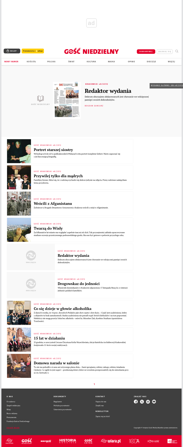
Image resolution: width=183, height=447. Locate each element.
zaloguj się (164, 52)
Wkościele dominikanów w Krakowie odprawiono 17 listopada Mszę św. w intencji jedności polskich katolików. (93, 289)
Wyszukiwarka (176, 51)
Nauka (111, 61)
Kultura (91, 61)
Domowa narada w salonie (56, 363)
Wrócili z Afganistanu (53, 203)
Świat (71, 61)
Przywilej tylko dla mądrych (58, 175)
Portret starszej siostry (53, 149)
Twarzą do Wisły (48, 228)
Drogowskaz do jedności (79, 283)
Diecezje (151, 61)
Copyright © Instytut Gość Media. (146, 428)
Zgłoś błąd (13, 428)
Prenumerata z (33, 51)
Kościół (31, 61)
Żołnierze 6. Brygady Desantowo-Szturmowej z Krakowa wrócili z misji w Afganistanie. (71, 207)
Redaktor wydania (108, 90)
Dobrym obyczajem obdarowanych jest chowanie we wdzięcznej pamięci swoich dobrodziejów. (117, 98)
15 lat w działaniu (49, 338)
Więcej (171, 61)
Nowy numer (11, 61)
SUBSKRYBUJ (146, 52)
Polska (51, 61)
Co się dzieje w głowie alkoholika (62, 308)
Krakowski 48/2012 (96, 84)
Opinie (131, 61)
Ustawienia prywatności (63, 409)
